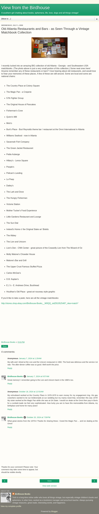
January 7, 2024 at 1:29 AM (30, 358)
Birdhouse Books (15, 376)
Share (5, 346)
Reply (9, 368)
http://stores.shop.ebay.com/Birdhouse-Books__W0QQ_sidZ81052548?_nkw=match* (39, 303)
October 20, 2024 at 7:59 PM (38, 417)
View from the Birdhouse (25, 7)
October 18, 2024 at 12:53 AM (31, 392)
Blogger (54, 511)
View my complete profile (11, 506)
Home (49, 481)
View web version (49, 486)
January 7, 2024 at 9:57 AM (38, 376)
